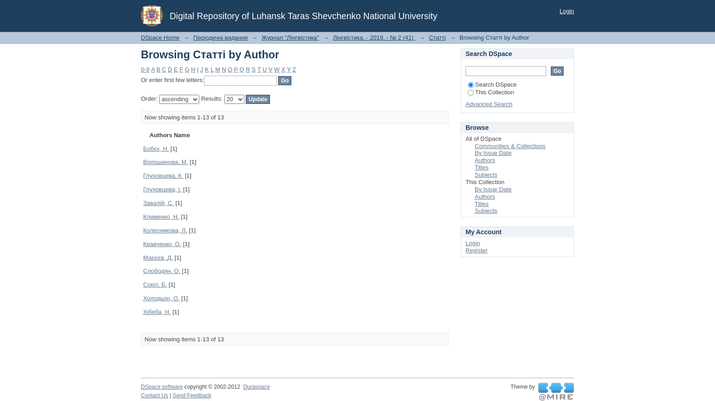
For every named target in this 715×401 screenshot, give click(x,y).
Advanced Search (489, 104)
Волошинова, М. (165, 162)
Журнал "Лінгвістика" (290, 37)
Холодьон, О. (161, 298)
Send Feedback (192, 395)
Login (567, 11)
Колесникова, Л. (165, 230)
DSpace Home (160, 37)
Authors (485, 160)
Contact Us (154, 395)
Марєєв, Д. (158, 257)
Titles (482, 167)
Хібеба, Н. (157, 311)
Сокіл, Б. (155, 284)
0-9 (145, 69)
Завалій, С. (158, 203)
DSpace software (162, 387)
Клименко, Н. (161, 216)
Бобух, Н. (156, 148)
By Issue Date (493, 152)
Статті (437, 37)
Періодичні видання (220, 37)
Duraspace (256, 387)
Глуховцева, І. (162, 189)
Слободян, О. (162, 270)
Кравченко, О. (162, 244)
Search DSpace (492, 84)
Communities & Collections (510, 146)
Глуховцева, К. (163, 175)
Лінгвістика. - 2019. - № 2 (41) (374, 37)
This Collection (491, 92)
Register (476, 250)
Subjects (486, 174)
